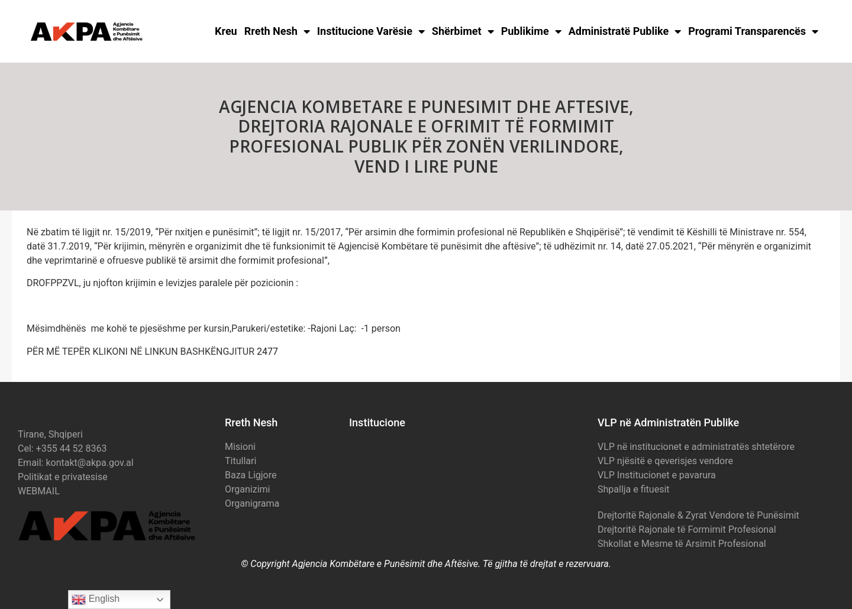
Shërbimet (463, 31)
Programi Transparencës (753, 31)
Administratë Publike (625, 31)
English (96, 599)
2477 (267, 351)
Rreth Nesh (277, 31)
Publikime (531, 31)
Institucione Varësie (371, 31)
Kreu (226, 31)
